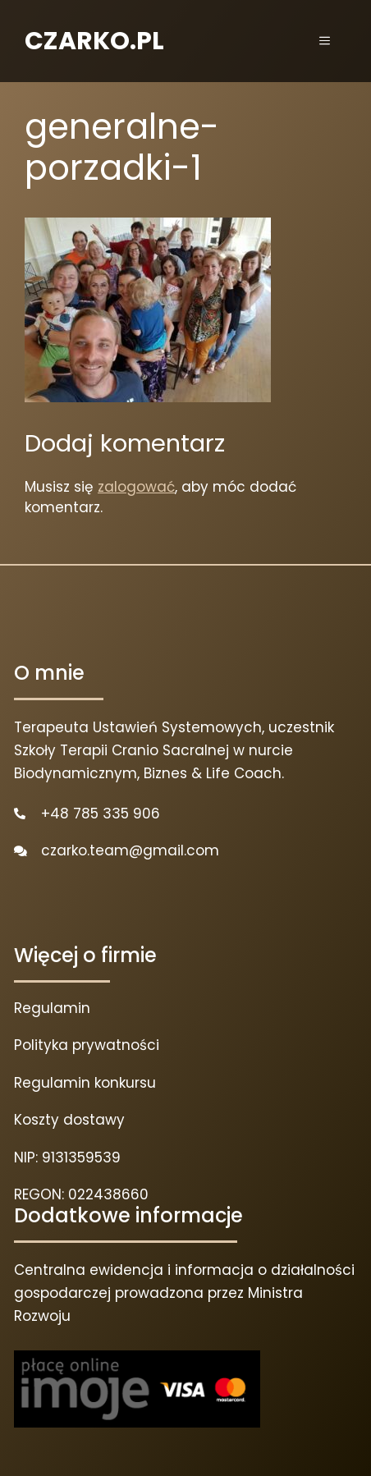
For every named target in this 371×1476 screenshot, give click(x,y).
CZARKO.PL (94, 41)
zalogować (136, 487)
